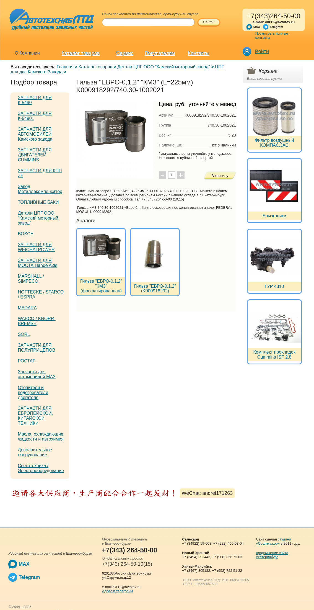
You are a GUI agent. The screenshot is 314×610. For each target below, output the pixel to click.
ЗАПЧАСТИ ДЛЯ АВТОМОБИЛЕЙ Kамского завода (35, 134)
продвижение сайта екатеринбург (272, 555)
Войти (262, 51)
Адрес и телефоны (117, 591)
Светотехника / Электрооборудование (41, 468)
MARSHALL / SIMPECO (31, 279)
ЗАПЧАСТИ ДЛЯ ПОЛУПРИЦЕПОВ (36, 347)
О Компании (27, 53)
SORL (24, 334)
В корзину (219, 176)
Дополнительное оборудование (35, 452)
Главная (65, 67)
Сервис (124, 53)
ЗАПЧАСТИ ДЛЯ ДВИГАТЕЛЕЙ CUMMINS (34, 155)
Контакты (198, 53)
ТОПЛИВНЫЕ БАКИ (38, 202)
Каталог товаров (81, 53)
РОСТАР (26, 361)
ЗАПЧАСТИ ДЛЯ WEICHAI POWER (36, 247)
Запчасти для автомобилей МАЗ (36, 374)
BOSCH (25, 233)
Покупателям (160, 53)
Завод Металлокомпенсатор (40, 189)
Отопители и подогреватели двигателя (33, 392)
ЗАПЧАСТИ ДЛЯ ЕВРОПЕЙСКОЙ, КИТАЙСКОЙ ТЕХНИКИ (35, 416)
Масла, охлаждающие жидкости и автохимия (41, 436)
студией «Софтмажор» (273, 541)
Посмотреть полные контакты (271, 35)
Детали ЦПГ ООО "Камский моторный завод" (163, 67)
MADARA (27, 307)
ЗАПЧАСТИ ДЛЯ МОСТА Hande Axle (37, 263)
